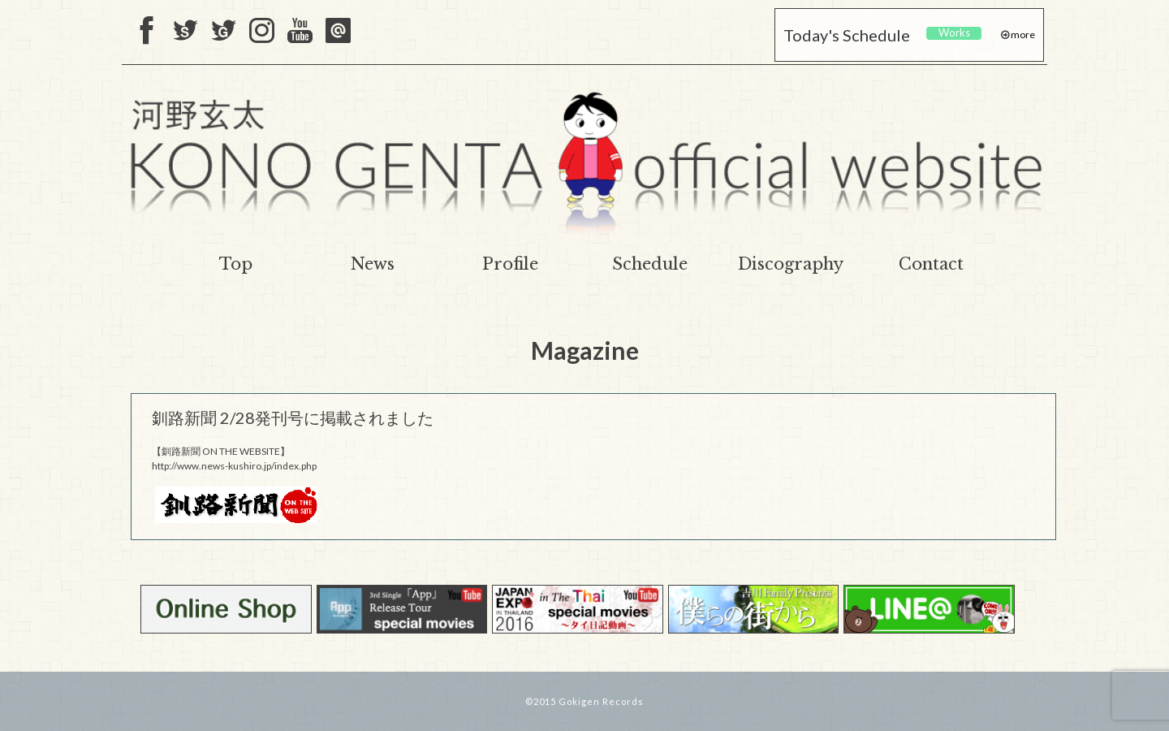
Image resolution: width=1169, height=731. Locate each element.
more (1022, 34)
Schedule (650, 264)
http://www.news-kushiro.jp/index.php (234, 466)
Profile (510, 264)
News (373, 264)
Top (235, 264)
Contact (931, 264)
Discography (790, 264)
